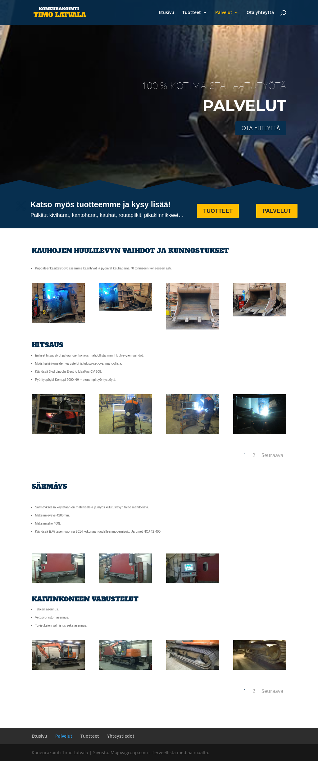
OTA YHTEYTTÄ (261, 128)
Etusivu (166, 12)
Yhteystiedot (120, 736)
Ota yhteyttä (260, 12)
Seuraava (272, 455)
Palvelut (223, 12)
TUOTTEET (218, 211)
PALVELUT (276, 211)
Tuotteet (191, 12)
